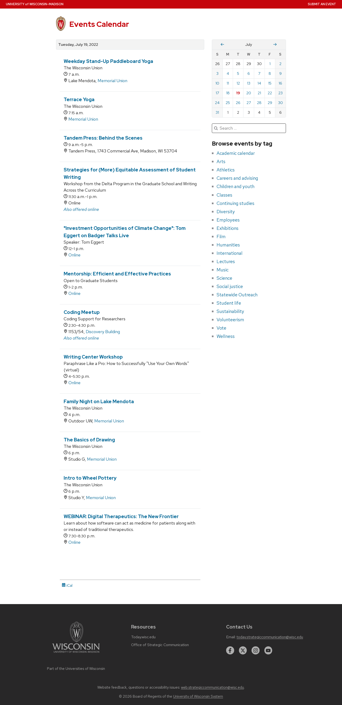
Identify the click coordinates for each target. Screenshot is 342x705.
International (229, 253)
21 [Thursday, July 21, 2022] (259, 92)
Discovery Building (103, 331)
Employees (228, 220)
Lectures (226, 261)
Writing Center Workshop (93, 357)
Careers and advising (237, 178)
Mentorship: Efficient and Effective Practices (117, 274)
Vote (221, 328)
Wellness (226, 336)
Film (221, 236)
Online (74, 255)
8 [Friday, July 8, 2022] (270, 73)
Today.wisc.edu (143, 637)
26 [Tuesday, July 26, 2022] (238, 102)
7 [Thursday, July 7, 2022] (259, 73)
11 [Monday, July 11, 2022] (228, 83)
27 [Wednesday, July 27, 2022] (249, 102)
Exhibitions (227, 228)
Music (222, 270)
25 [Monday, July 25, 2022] (228, 102)
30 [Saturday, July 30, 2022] (280, 102)
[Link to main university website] (76, 653)
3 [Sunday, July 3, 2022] (217, 73)
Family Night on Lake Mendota (99, 401)
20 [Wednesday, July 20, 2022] (248, 92)
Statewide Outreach (237, 295)
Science (224, 278)
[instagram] (256, 650)
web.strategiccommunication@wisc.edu (212, 687)
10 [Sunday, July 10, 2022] (217, 83)
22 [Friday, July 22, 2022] (270, 92)
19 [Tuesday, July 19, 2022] (238, 92)
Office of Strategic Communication (160, 645)
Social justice (230, 286)
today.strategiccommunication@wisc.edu (270, 637)
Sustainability (230, 311)
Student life (229, 303)
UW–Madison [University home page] (34, 4)
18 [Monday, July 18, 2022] (228, 92)
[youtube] (268, 650)
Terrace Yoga (79, 99)
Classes (224, 195)
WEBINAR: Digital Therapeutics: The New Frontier (121, 516)
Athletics (226, 170)
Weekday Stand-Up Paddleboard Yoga (108, 61)
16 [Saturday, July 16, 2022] (280, 83)
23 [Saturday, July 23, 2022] (280, 92)
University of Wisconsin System (198, 696)
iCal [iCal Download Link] (67, 585)
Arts (221, 161)
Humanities (228, 245)
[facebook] (230, 650)
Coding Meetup (82, 312)
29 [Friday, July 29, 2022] (270, 102)
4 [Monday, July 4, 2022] (228, 73)
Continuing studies (235, 203)
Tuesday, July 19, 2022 (78, 45)
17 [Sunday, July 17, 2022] (217, 92)
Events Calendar (99, 24)
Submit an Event (322, 4)
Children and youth (235, 186)
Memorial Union (112, 80)
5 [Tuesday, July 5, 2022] (238, 73)
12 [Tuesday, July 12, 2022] (238, 83)
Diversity (226, 211)
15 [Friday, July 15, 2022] (269, 83)
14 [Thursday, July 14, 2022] (259, 83)
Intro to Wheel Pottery (90, 478)
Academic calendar (236, 153)
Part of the (76, 668)
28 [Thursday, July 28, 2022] (259, 102)
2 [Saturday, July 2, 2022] (280, 63)
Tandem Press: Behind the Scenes (103, 138)
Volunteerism (230, 320)
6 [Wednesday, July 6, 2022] (248, 73)
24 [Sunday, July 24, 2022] (217, 102)
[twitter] (243, 650)
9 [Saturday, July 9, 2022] (280, 73)
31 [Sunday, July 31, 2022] (217, 112)
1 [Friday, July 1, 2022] (270, 63)
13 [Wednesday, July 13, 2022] (248, 83)
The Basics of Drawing (89, 440)
